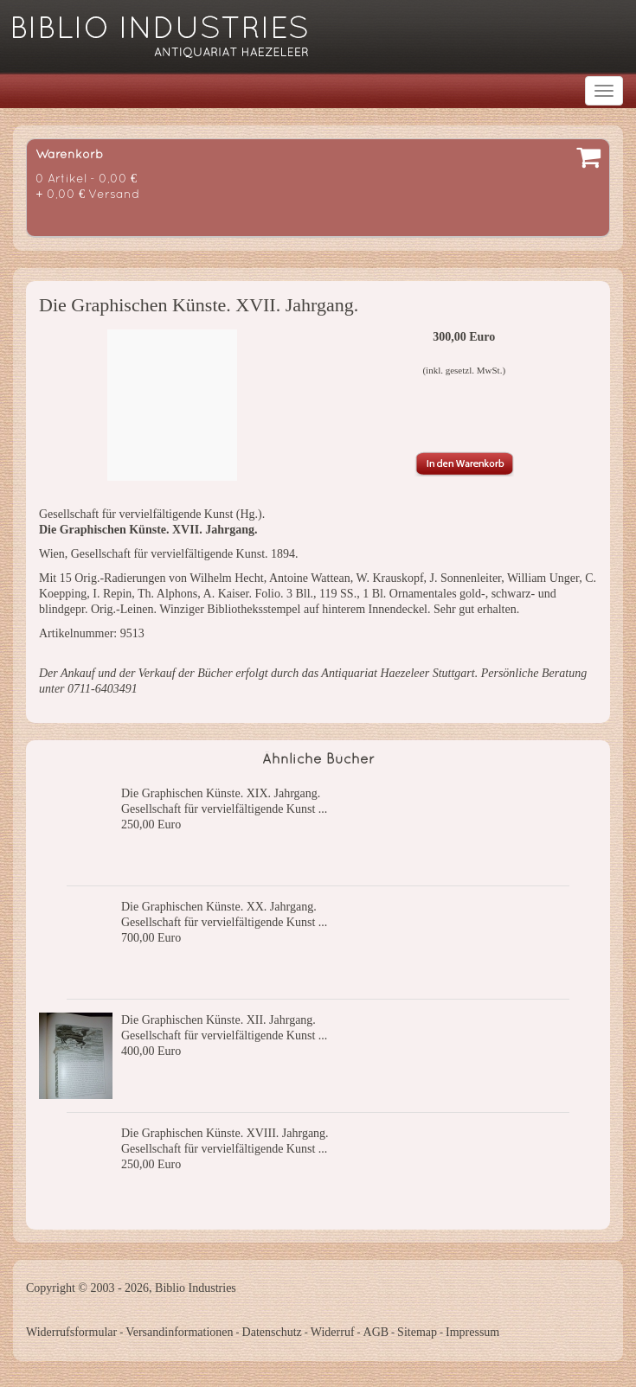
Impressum (472, 1332)
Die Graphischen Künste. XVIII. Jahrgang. (225, 1133)
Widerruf (333, 1332)
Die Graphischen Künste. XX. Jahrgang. (219, 906)
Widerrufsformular (71, 1332)
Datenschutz (272, 1332)
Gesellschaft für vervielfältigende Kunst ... (224, 808)
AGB (376, 1332)
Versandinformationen (179, 1332)
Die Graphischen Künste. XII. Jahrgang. (218, 1019)
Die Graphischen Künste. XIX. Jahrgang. (220, 793)
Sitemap (417, 1332)
